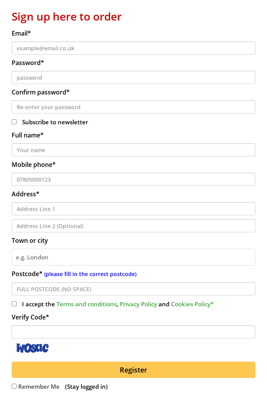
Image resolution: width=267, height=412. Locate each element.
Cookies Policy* (192, 304)
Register (133, 369)
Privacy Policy (138, 304)
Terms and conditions (87, 304)
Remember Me (36, 386)
